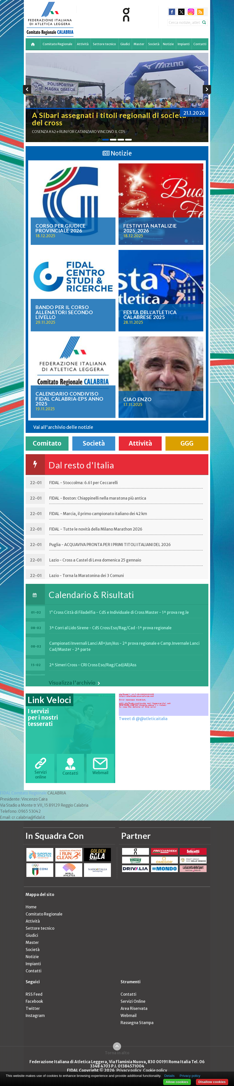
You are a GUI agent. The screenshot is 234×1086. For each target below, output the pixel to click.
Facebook (34, 1001)
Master (138, 44)
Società (153, 44)
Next (207, 90)
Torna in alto (117, 1052)
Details (169, 1076)
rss (200, 12)
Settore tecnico (104, 44)
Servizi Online (133, 1001)
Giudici (125, 44)
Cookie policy (155, 1070)
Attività (83, 44)
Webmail (129, 1015)
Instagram (35, 1015)
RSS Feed (34, 994)
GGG (186, 443)
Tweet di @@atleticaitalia (143, 718)
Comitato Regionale (57, 44)
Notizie (168, 44)
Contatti (199, 44)
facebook (172, 12)
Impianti (184, 44)
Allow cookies (177, 1082)
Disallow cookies (212, 1082)
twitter (181, 12)
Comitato (47, 443)
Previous (27, 90)
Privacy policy (128, 1070)
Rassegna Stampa (137, 1022)
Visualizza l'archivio (72, 683)
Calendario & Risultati (91, 594)
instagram (191, 12)
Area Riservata (134, 1008)
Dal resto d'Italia (81, 465)
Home (31, 907)
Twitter (33, 1008)
